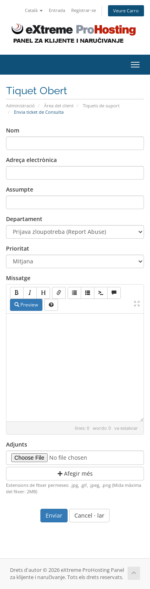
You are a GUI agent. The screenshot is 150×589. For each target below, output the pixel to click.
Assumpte (19, 189)
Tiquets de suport (101, 106)
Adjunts (16, 444)
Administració (20, 106)
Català (34, 10)
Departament (24, 219)
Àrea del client (59, 106)
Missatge (18, 278)
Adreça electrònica (31, 160)
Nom (12, 130)
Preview (26, 304)
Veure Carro (126, 11)
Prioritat (17, 248)
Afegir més (75, 473)
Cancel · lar (89, 515)
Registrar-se (83, 10)
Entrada (57, 10)
